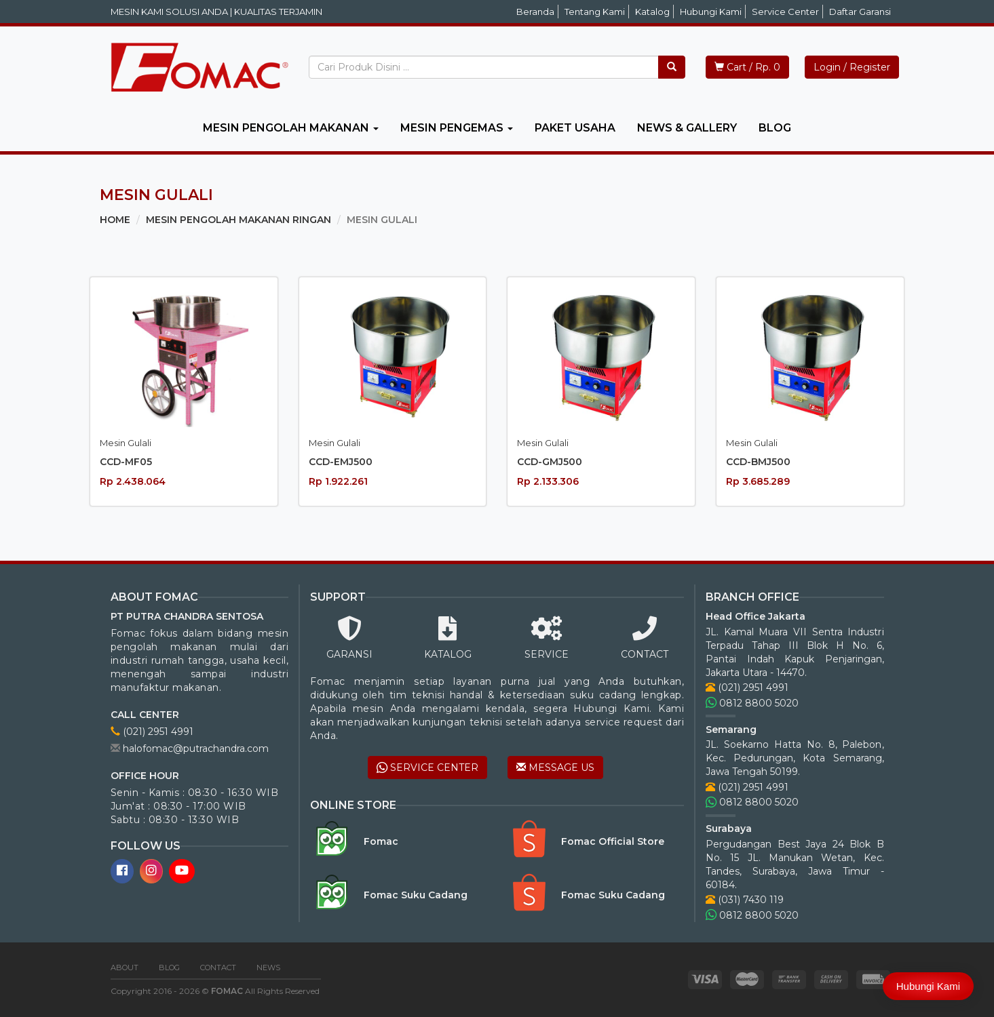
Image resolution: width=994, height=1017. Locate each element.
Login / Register (852, 67)
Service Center (785, 11)
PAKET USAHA (575, 127)
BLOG (775, 127)
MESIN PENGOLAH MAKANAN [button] (291, 127)
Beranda (535, 11)
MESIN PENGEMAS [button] (456, 127)
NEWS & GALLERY (687, 127)
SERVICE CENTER (427, 767)
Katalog (652, 11)
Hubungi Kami (711, 11)
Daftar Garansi (860, 11)
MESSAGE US (555, 767)
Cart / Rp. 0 (747, 67)
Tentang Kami (595, 11)
